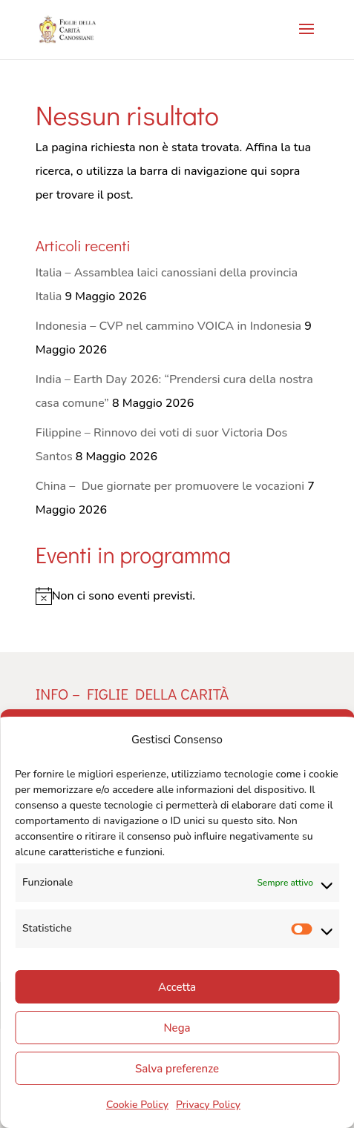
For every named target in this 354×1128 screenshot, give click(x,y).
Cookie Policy (137, 1105)
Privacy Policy (208, 1105)
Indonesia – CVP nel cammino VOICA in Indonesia (168, 326)
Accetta (177, 987)
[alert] (177, 596)
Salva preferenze (177, 1068)
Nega (177, 1028)
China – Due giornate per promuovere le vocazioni (170, 486)
